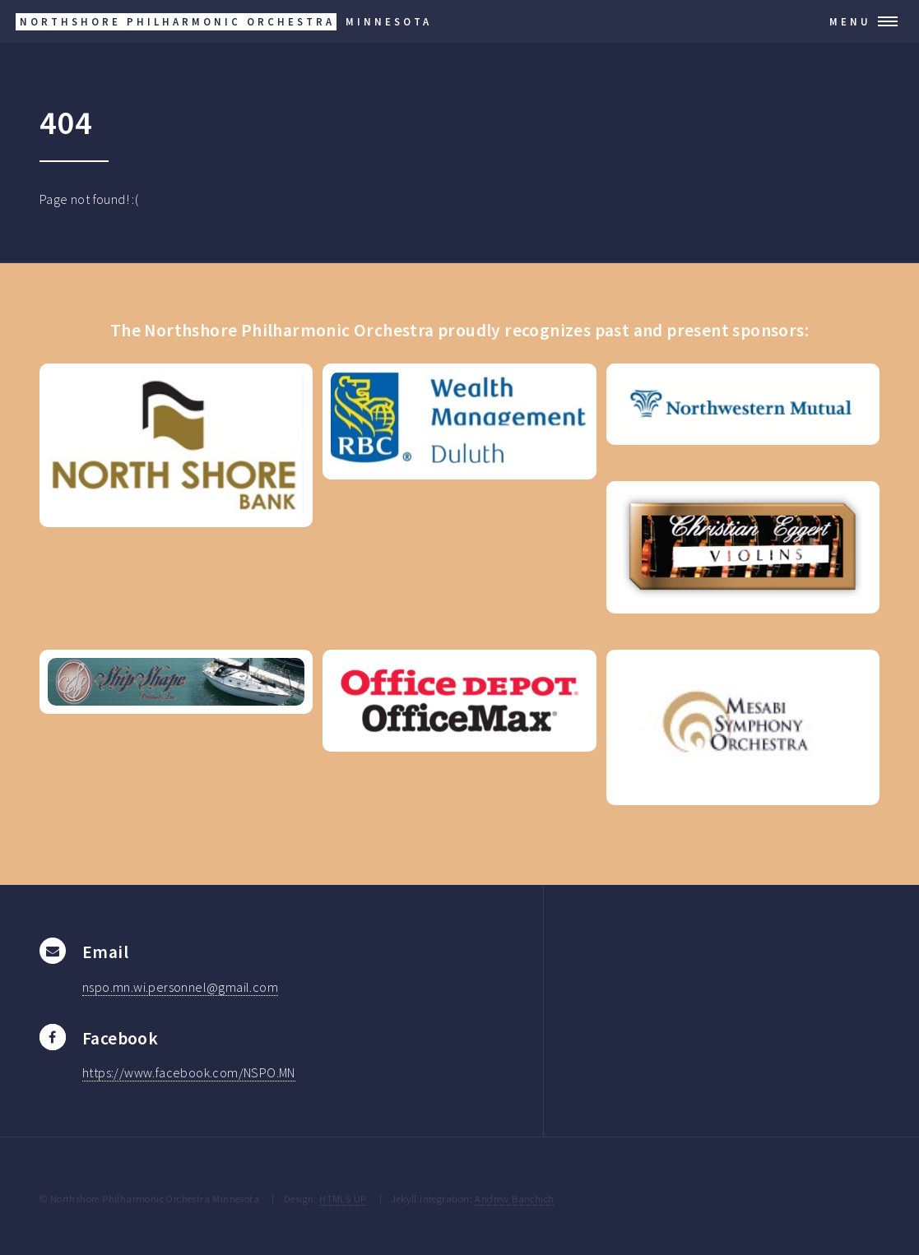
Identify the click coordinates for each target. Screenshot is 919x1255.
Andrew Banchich (514, 1198)
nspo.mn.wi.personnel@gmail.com (180, 987)
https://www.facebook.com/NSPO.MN (188, 1072)
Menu (850, 21)
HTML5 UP (342, 1198)
